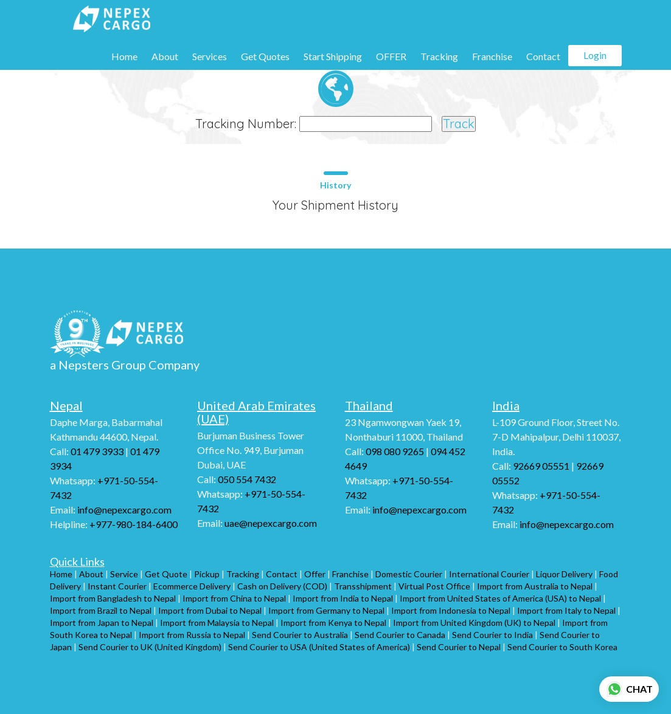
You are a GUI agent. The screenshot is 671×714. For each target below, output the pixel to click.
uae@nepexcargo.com (270, 523)
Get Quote (166, 574)
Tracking (439, 56)
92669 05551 (541, 466)
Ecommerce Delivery (192, 586)
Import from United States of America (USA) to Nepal (500, 598)
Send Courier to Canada (400, 635)
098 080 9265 (395, 451)
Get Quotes (265, 56)
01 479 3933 (97, 451)
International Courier (489, 574)
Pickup (207, 574)
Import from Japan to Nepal (101, 622)
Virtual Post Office (434, 586)
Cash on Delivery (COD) (282, 586)
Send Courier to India (492, 635)
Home (124, 56)
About (164, 56)
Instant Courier (117, 586)
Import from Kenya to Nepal (333, 622)
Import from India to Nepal (343, 598)
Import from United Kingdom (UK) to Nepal (474, 622)
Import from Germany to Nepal (326, 610)
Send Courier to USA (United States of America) (319, 647)
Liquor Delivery (564, 574)
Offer (314, 574)
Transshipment (363, 586)
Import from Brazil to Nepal (100, 610)
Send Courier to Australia (300, 635)
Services (209, 56)
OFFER (391, 56)
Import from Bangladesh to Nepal (113, 598)
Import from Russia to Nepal (192, 635)
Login (595, 55)
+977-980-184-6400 (133, 524)
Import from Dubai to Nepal (210, 610)
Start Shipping (333, 56)
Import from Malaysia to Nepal (217, 622)
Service (124, 574)
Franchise (492, 56)
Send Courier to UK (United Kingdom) (149, 647)
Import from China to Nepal (234, 598)
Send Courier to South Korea (562, 647)
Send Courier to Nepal (459, 647)
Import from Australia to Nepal (535, 586)
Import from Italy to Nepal (566, 610)
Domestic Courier (408, 574)
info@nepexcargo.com (123, 509)
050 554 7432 (247, 479)
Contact (543, 56)
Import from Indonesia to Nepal (450, 610)
